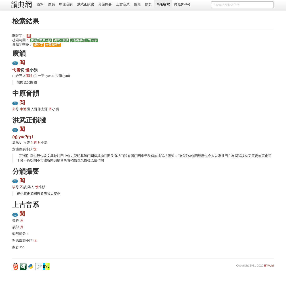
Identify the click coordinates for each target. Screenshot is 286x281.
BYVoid (269, 265)
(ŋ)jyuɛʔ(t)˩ (22, 137)
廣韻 (51, 4)
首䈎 (40, 4)
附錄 (137, 4)
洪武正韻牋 (85, 4)
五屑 (33, 142)
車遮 (23, 109)
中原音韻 (66, 4)
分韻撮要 (105, 4)
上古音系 (123, 4)
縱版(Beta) (182, 4)
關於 (148, 4)
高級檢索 (163, 4)
